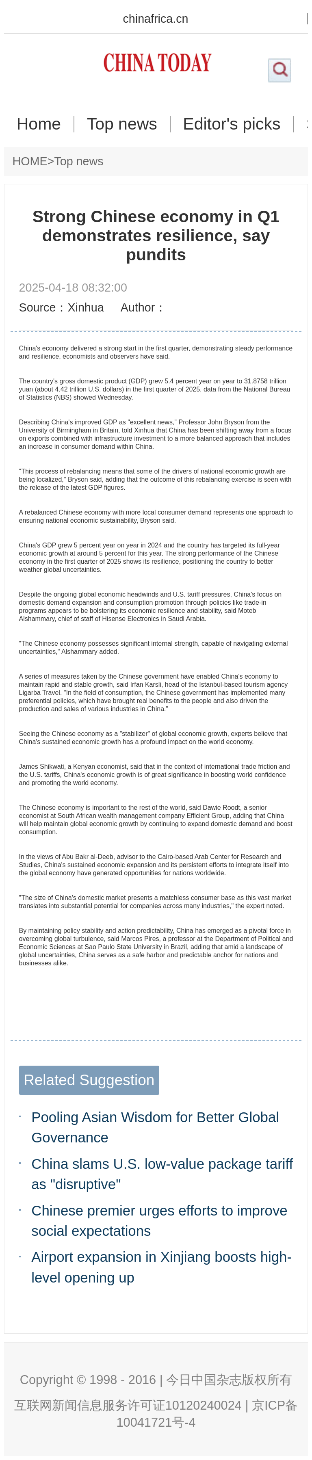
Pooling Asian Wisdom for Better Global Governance (155, 1127)
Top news (122, 124)
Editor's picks (231, 124)
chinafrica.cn (155, 19)
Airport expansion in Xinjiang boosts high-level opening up (161, 1267)
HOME (30, 161)
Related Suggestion (89, 1080)
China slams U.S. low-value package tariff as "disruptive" (162, 1174)
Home (39, 124)
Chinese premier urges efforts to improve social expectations (159, 1221)
